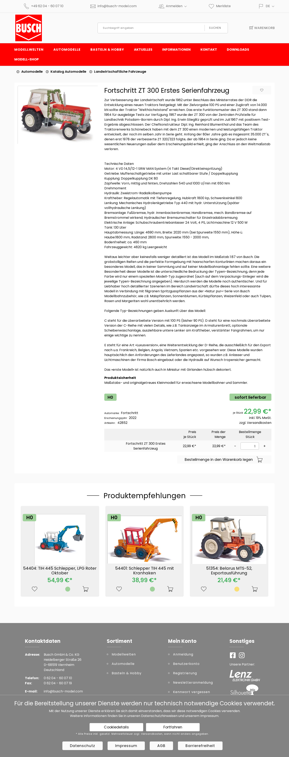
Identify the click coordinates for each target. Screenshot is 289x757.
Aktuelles (143, 49)
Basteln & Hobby (107, 49)
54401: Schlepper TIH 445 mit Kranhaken (144, 570)
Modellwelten (29, 49)
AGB (161, 745)
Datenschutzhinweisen (159, 715)
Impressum (209, 715)
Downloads (238, 49)
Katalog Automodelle (68, 71)
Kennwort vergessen (191, 692)
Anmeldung (183, 654)
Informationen (176, 49)
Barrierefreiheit (200, 745)
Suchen (215, 28)
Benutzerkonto (186, 663)
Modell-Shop (26, 59)
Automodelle (67, 49)
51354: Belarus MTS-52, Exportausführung (229, 570)
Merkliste (219, 6)
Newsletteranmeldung (193, 682)
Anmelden (178, 6)
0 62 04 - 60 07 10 (58, 678)
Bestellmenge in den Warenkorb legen (224, 460)
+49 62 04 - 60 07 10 (47, 6)
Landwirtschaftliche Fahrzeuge (120, 71)
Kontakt (208, 49)
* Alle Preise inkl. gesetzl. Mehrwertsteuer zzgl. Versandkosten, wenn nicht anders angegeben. (142, 734)
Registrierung (185, 673)
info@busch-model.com (117, 6)
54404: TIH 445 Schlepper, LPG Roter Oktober (60, 570)
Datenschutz (82, 745)
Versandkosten (259, 422)
